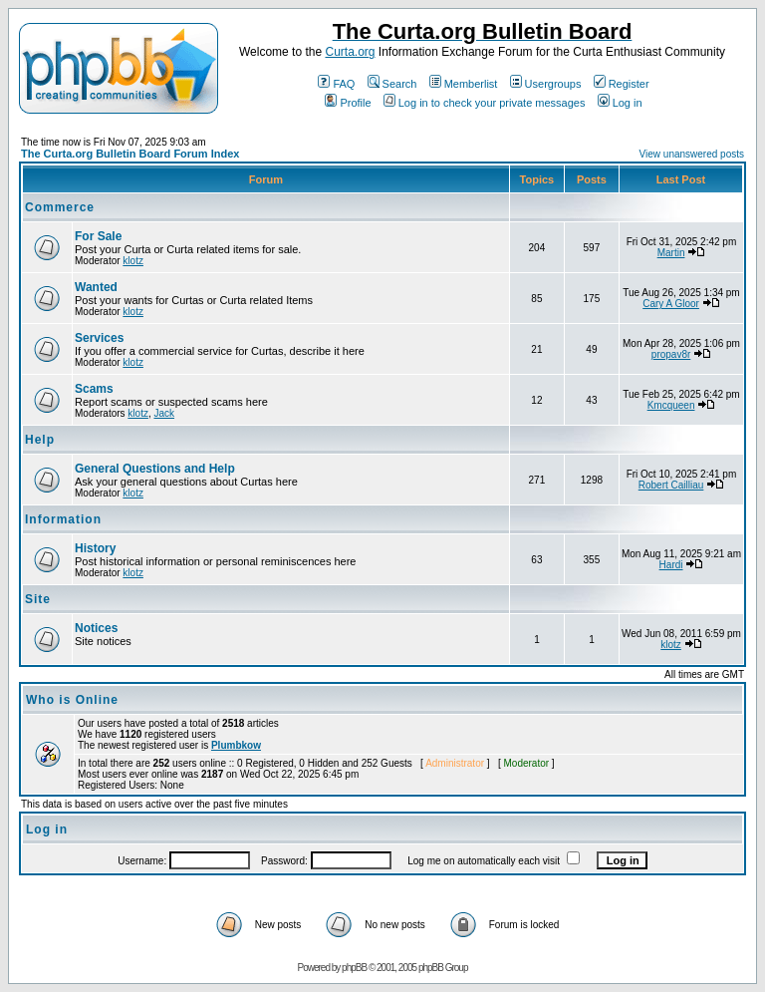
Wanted (96, 287)
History (95, 548)
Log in (620, 103)
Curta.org (350, 52)
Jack (163, 413)
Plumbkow (236, 745)
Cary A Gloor (670, 303)
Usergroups (546, 84)
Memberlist (463, 84)
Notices (96, 628)
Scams (94, 389)
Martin (671, 252)
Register (621, 84)
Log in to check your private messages (484, 103)
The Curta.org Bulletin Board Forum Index (130, 154)
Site (38, 599)
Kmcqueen (671, 405)
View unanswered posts (691, 154)
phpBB (354, 967)
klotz (133, 260)
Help (40, 440)
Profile (348, 103)
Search (392, 84)
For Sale (98, 236)
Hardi (671, 564)
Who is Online (72, 700)
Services (99, 338)
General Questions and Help (155, 469)
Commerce (60, 207)
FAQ (336, 84)
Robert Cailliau (671, 485)
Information (63, 519)
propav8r (670, 354)
